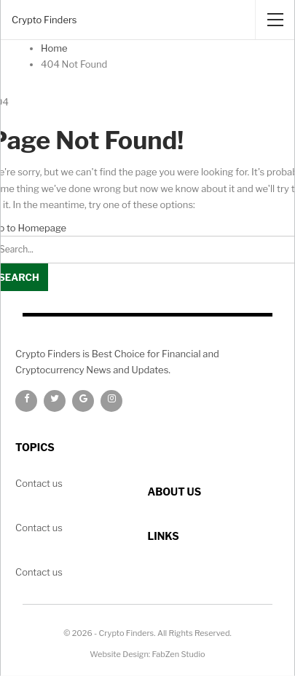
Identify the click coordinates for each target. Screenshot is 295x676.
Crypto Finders (44, 19)
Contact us (39, 572)
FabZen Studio (178, 654)
